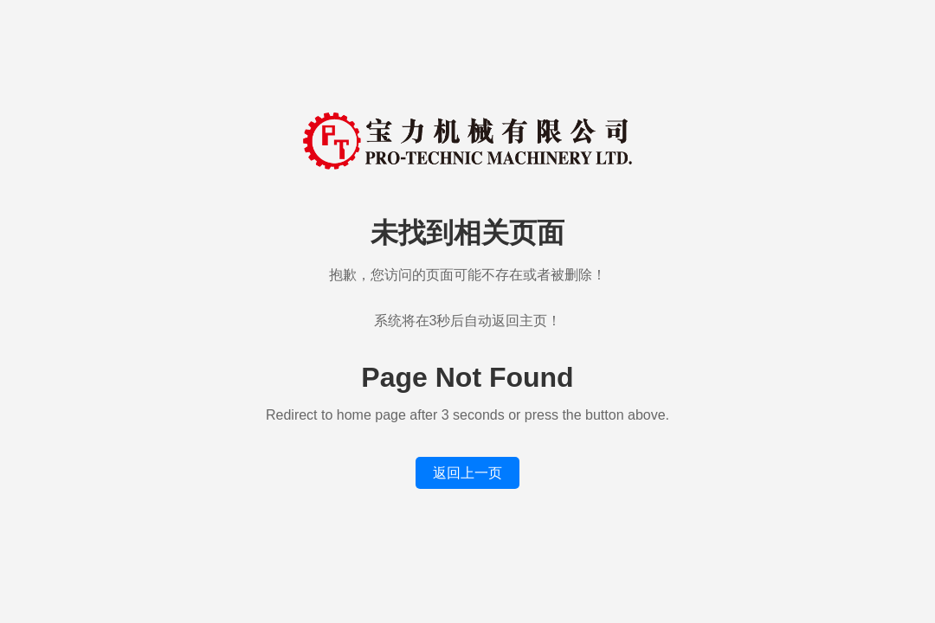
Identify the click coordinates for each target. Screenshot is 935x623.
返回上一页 (467, 473)
